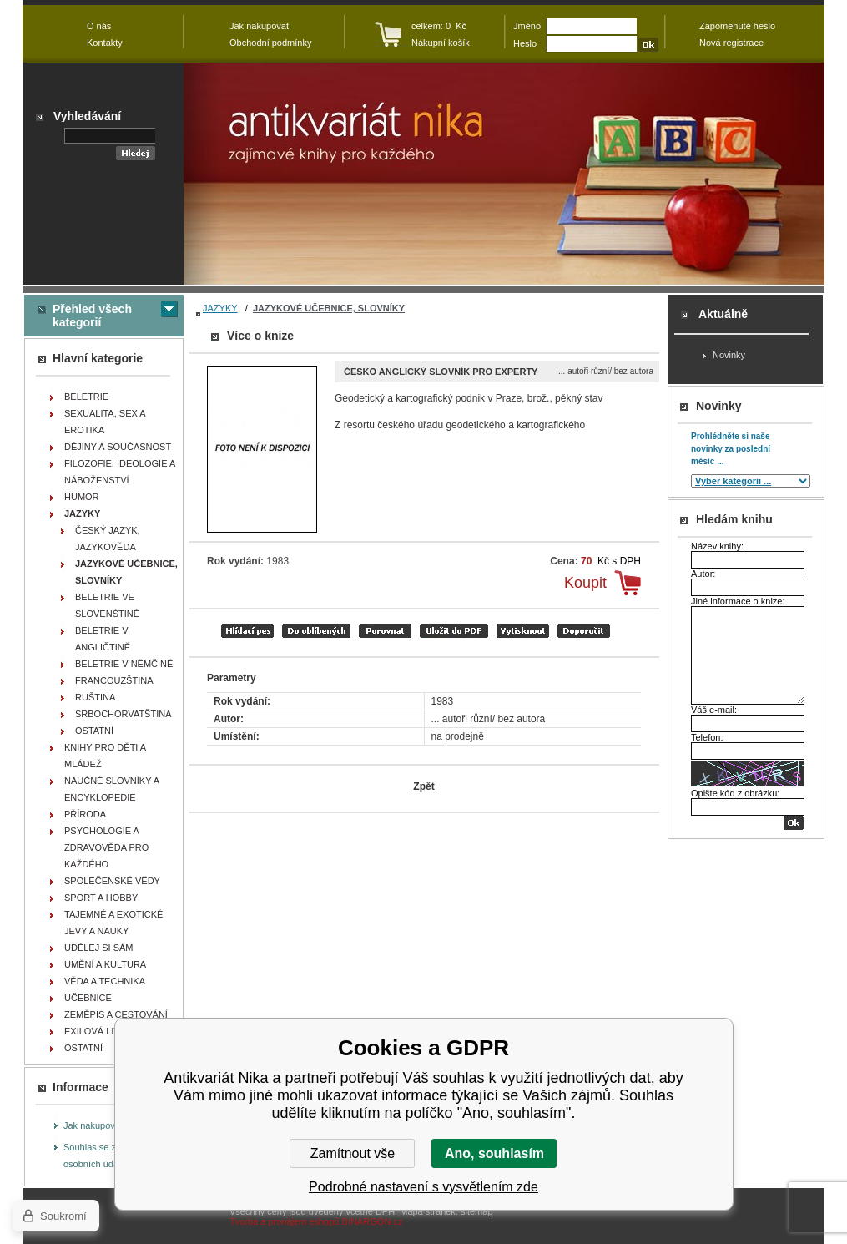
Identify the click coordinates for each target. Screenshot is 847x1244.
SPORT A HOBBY (101, 898)
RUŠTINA (95, 697)
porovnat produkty (385, 631)
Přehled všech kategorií (92, 315)
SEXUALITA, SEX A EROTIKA (105, 421)
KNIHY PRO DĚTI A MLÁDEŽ (105, 755)
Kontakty (105, 43)
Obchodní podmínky (270, 43)
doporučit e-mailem (583, 631)
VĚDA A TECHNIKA (104, 981)
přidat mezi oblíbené (316, 631)
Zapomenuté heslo (737, 26)
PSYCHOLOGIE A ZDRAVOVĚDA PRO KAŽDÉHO (106, 847)
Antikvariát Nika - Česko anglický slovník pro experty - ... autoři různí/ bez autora (504, 174)
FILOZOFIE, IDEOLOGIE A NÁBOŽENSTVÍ (119, 471)
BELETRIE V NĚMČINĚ (124, 664)
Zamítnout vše (352, 1153)
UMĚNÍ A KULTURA (105, 964)
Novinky (729, 355)
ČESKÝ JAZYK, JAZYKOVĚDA (107, 538)
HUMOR (81, 497)
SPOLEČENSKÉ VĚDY (112, 881)
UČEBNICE (88, 998)
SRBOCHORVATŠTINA (123, 714)
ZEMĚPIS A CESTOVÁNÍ (116, 1014)
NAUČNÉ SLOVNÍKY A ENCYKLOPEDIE (111, 789)
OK (794, 823)
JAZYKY (220, 308)
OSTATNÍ (94, 731)
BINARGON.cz (372, 1221)
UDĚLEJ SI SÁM (99, 948)
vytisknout (523, 631)
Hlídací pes (247, 631)
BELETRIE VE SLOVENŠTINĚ (107, 605)
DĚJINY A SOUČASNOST (117, 447)
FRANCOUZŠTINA (114, 680)
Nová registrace (731, 43)
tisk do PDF (454, 631)
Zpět (423, 786)
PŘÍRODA (85, 814)
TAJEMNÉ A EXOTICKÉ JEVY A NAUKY (113, 922)
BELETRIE (86, 397)
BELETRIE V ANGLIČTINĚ (102, 638)
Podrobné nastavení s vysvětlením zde (423, 1187)
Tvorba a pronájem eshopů (284, 1221)
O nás (99, 26)
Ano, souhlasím (494, 1153)
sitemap (477, 1211)
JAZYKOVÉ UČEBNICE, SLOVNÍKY (329, 308)
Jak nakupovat (93, 1125)
